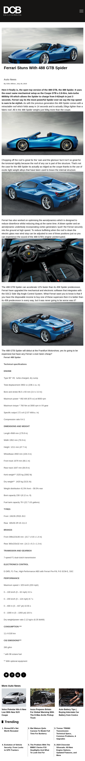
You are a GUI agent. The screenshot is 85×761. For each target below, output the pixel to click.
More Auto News (11, 685)
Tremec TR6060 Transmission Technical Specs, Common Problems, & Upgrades (66, 733)
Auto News (10, 79)
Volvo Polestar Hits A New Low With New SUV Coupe (14, 712)
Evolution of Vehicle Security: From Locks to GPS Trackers (13, 747)
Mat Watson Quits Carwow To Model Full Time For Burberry (40, 731)
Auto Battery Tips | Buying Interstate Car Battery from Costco (69, 712)
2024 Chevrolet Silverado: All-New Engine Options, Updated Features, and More (66, 750)
